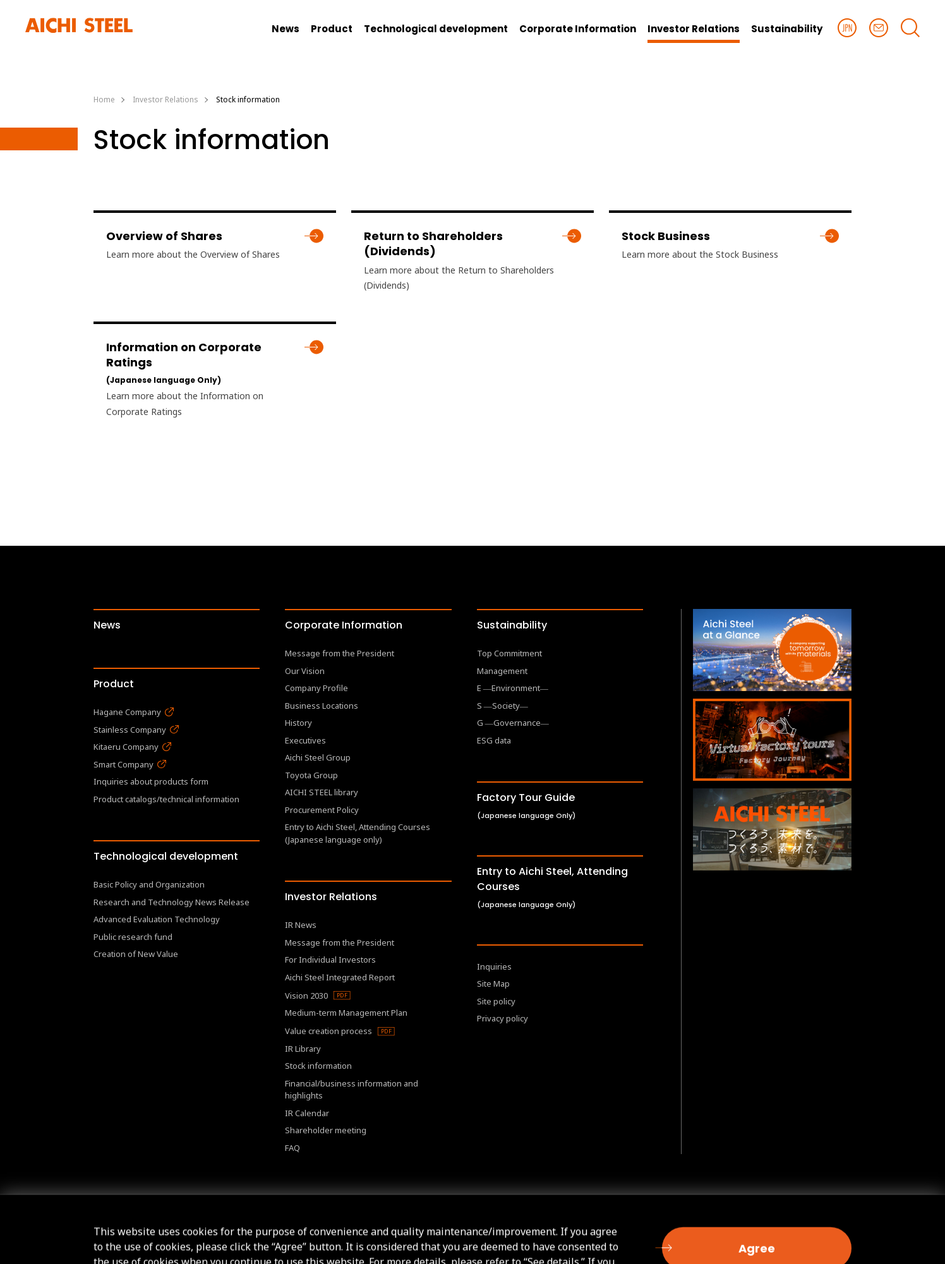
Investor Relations (331, 896)
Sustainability (512, 625)
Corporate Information (343, 625)
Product (113, 684)
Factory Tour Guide (526, 805)
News (107, 625)
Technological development (165, 856)
